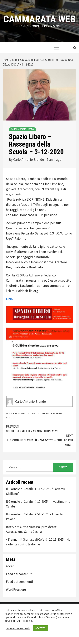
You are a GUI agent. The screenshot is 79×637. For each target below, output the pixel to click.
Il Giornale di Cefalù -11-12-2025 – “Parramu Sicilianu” (35, 491)
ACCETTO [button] (40, 628)
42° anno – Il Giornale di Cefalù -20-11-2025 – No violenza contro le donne (38, 542)
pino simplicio (22, 413)
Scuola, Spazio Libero (22, 129)
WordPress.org (16, 589)
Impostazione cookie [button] (18, 628)
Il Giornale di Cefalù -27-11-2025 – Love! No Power (35, 516)
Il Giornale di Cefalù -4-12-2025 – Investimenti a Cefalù (38, 504)
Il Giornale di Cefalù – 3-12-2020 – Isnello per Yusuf (39, 440)
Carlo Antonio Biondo (29, 159)
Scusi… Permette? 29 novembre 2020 (39, 428)
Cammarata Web (39, 19)
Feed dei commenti (19, 582)
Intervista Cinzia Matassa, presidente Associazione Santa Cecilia (31, 529)
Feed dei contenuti (19, 574)
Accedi (10, 566)
